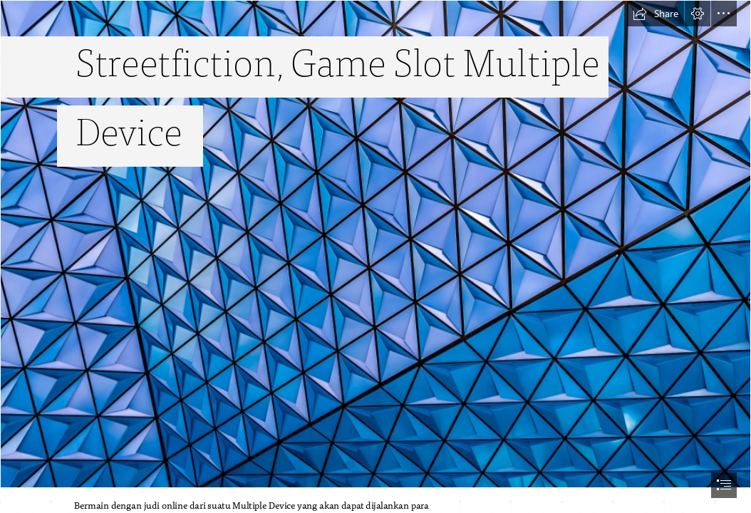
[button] (655, 13)
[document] (375, 256)
